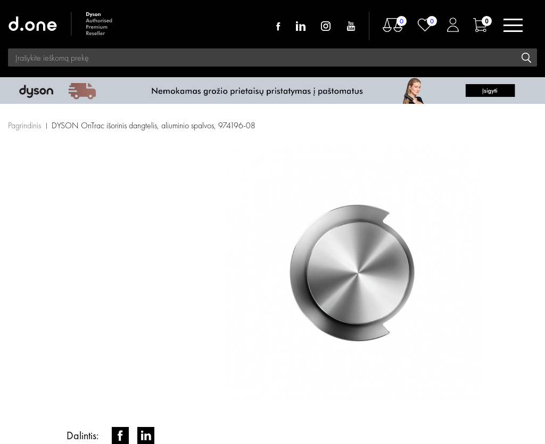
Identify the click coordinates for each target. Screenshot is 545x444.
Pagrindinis (24, 125)
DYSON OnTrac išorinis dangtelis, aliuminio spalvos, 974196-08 (153, 125)
